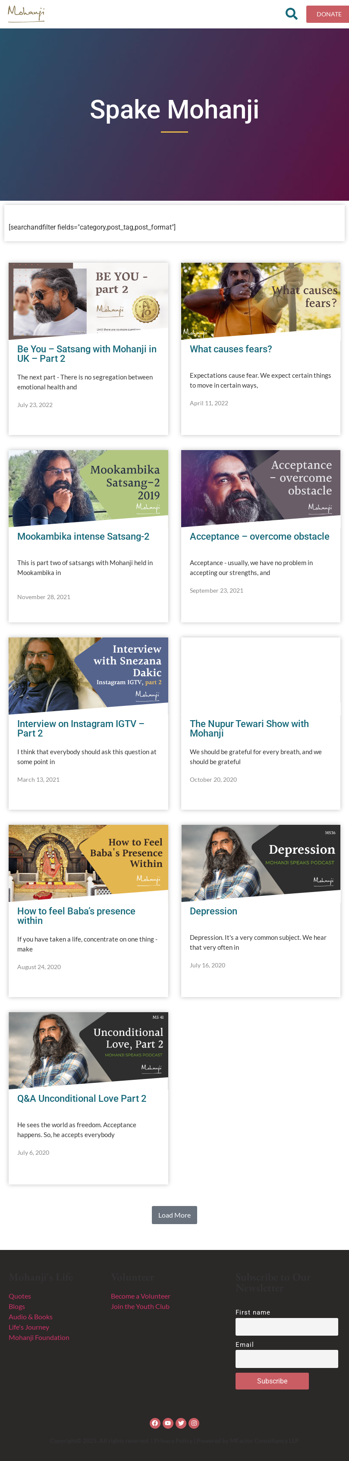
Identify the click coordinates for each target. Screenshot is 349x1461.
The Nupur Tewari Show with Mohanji (249, 728)
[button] (174, 1215)
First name (253, 1312)
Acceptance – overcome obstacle (260, 536)
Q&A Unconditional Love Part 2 (82, 1098)
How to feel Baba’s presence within (76, 916)
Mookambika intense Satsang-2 (83, 536)
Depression (213, 911)
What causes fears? (231, 349)
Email (245, 1345)
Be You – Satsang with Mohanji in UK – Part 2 (87, 354)
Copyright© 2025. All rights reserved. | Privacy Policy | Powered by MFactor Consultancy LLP (174, 1440)
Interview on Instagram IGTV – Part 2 (81, 728)
